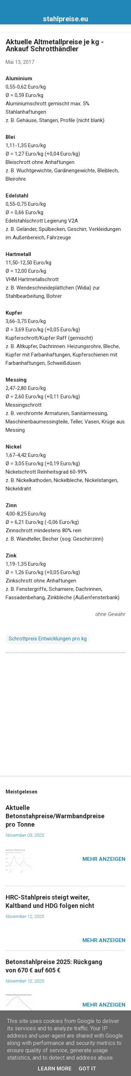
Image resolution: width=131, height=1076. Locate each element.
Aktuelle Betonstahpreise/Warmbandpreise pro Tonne (55, 816)
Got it (87, 1069)
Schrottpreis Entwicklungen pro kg (48, 638)
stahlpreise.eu (65, 19)
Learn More (55, 1069)
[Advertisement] (65, 716)
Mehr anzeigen (103, 859)
